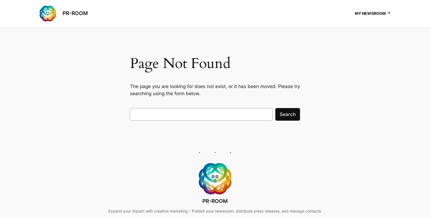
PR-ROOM (75, 13)
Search (288, 114)
